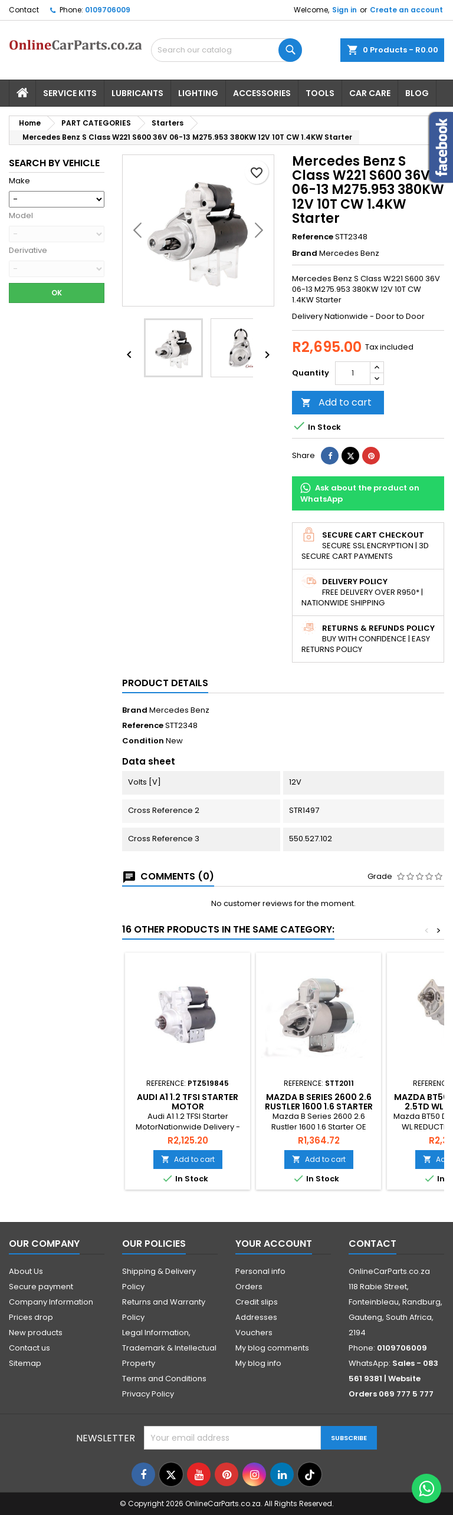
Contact (24, 10)
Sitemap (25, 1363)
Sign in (344, 10)
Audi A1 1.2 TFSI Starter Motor (187, 1101)
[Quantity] (352, 373)
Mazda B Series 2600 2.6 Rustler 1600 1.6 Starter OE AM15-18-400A (319, 1106)
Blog (417, 93)
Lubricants (137, 93)
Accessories (262, 93)
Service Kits (70, 93)
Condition (143, 741)
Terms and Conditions (164, 1378)
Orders (248, 1286)
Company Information (51, 1301)
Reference (312, 237)
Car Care (369, 93)
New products (36, 1332)
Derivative (28, 250)
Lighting (198, 93)
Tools (320, 93)
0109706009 (107, 10)
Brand (304, 253)
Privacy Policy (148, 1393)
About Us (26, 1271)
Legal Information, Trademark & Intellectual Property (169, 1348)
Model (21, 215)
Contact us (29, 1347)
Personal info (260, 1271)
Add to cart (336, 402)
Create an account (406, 10)
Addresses (256, 1317)
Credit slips (256, 1301)
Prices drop (31, 1317)
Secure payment (41, 1286)
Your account (273, 1243)
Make (19, 181)
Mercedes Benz (179, 710)
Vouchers (254, 1332)
